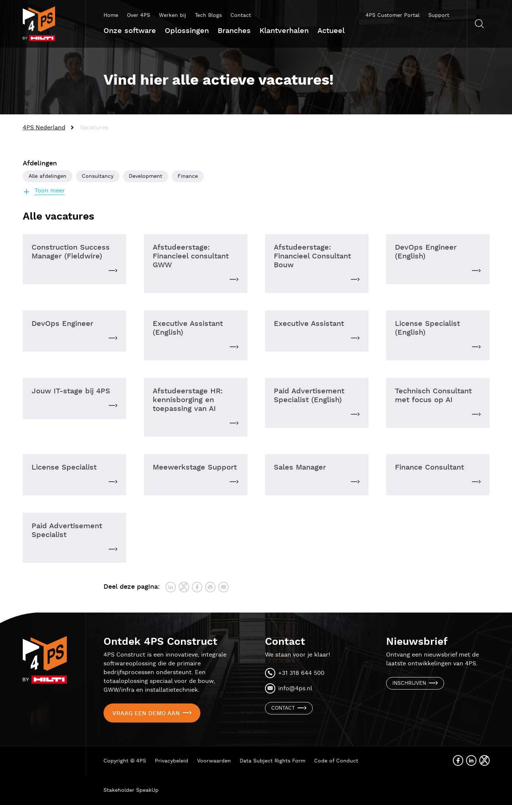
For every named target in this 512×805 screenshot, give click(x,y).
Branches (234, 30)
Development (145, 176)
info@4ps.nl (295, 688)
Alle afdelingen (47, 176)
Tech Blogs (208, 15)
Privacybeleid (171, 761)
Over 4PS (138, 15)
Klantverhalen (284, 30)
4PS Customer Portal (393, 15)
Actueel (331, 30)
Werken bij (172, 15)
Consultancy (97, 176)
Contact (240, 15)
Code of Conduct (336, 761)
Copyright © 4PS (125, 761)
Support (438, 15)
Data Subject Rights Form (272, 761)
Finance (188, 176)
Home (111, 15)
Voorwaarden (214, 761)
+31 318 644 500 (301, 673)
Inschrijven (409, 683)
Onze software (130, 30)
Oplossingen (187, 30)
